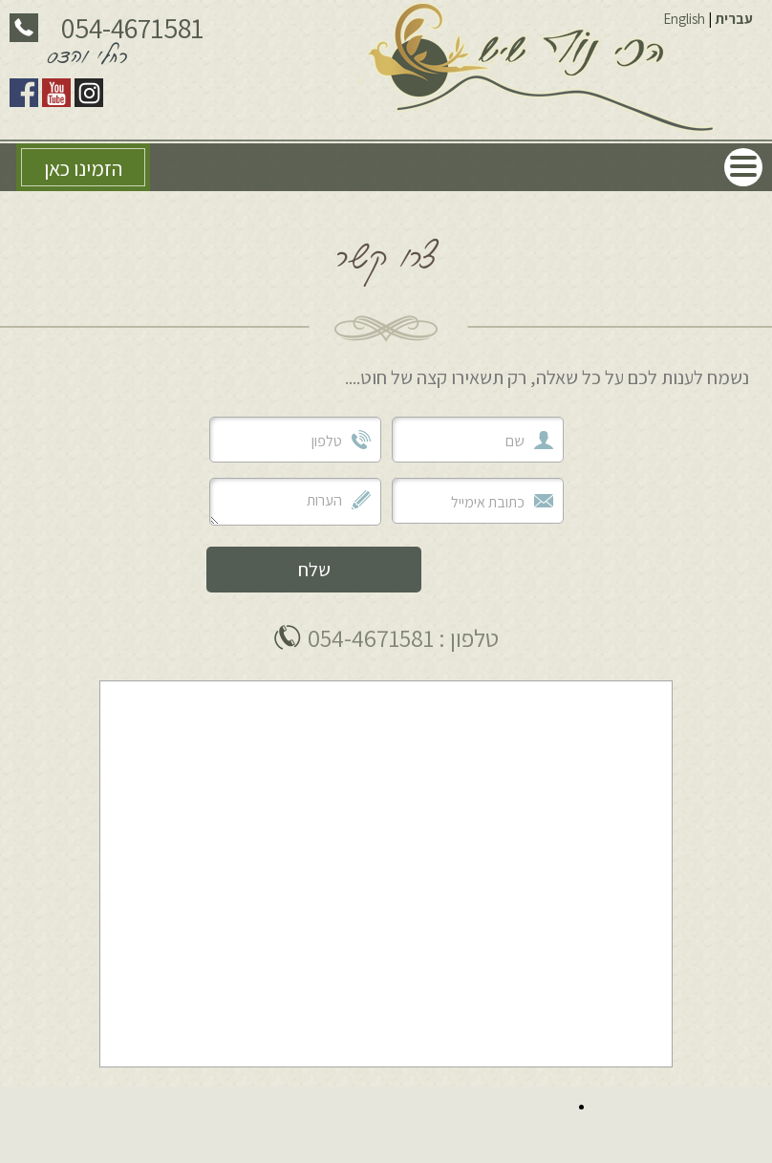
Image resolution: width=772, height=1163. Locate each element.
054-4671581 (132, 27)
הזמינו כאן (83, 168)
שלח (314, 569)
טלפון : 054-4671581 (403, 637)
